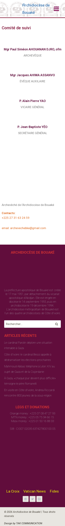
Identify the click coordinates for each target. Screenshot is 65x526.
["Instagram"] (39, 499)
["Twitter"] (33, 499)
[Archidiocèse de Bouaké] (29, 8)
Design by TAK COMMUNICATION (23, 523)
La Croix (12, 491)
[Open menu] (56, 9)
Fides (54, 491)
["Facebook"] (26, 499)
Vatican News (34, 491)
